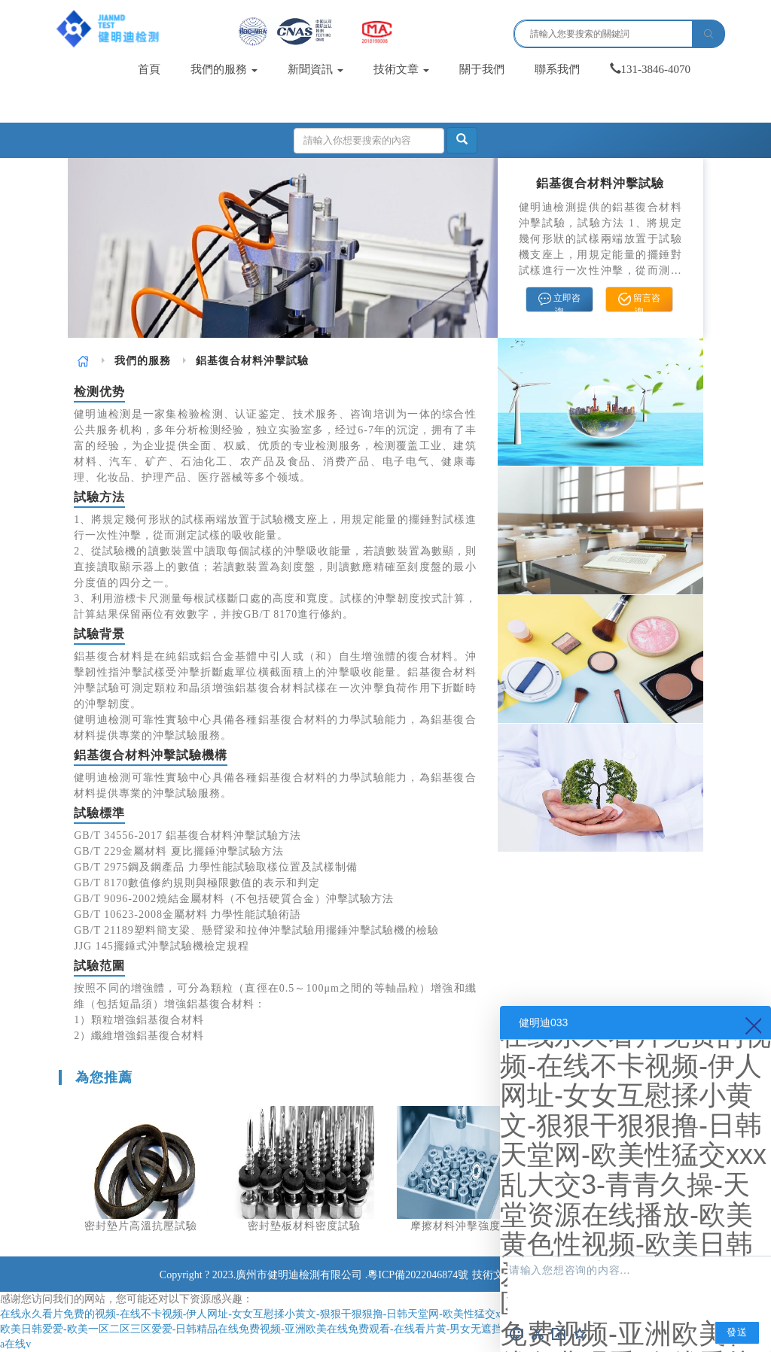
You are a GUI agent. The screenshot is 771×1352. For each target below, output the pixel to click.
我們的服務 (224, 69)
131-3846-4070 (650, 69)
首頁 (149, 69)
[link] (83, 360)
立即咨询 (559, 302)
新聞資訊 (315, 69)
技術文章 (401, 69)
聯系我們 (557, 69)
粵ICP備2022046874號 (417, 1275)
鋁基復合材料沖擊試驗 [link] (252, 360)
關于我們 (481, 69)
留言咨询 (639, 302)
